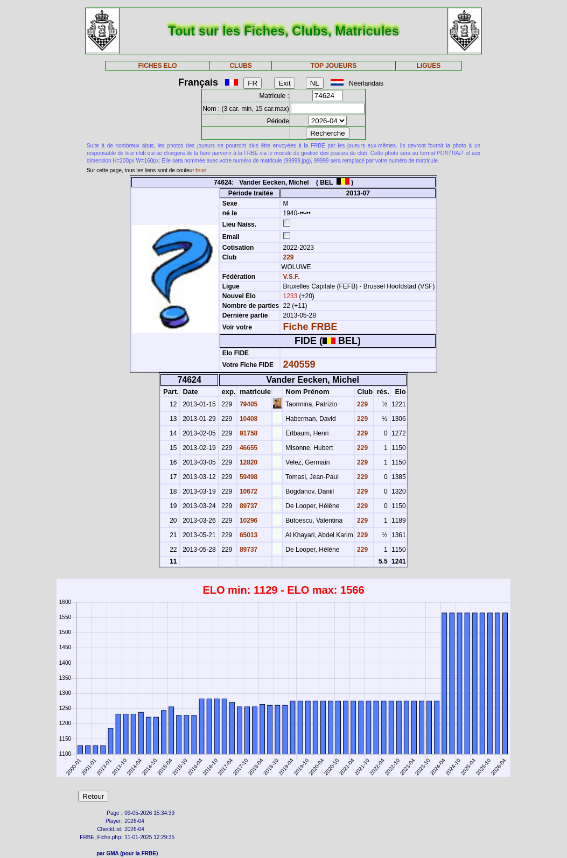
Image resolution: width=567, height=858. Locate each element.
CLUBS (240, 65)
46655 (248, 448)
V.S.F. (291, 276)
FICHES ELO (157, 65)
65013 (248, 535)
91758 (248, 433)
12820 (248, 462)
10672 (248, 491)
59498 (248, 477)
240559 (299, 364)
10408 (248, 419)
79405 (248, 404)
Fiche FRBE (310, 326)
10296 (248, 520)
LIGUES (429, 65)
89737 (248, 506)
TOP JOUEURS (334, 65)
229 (287, 257)
